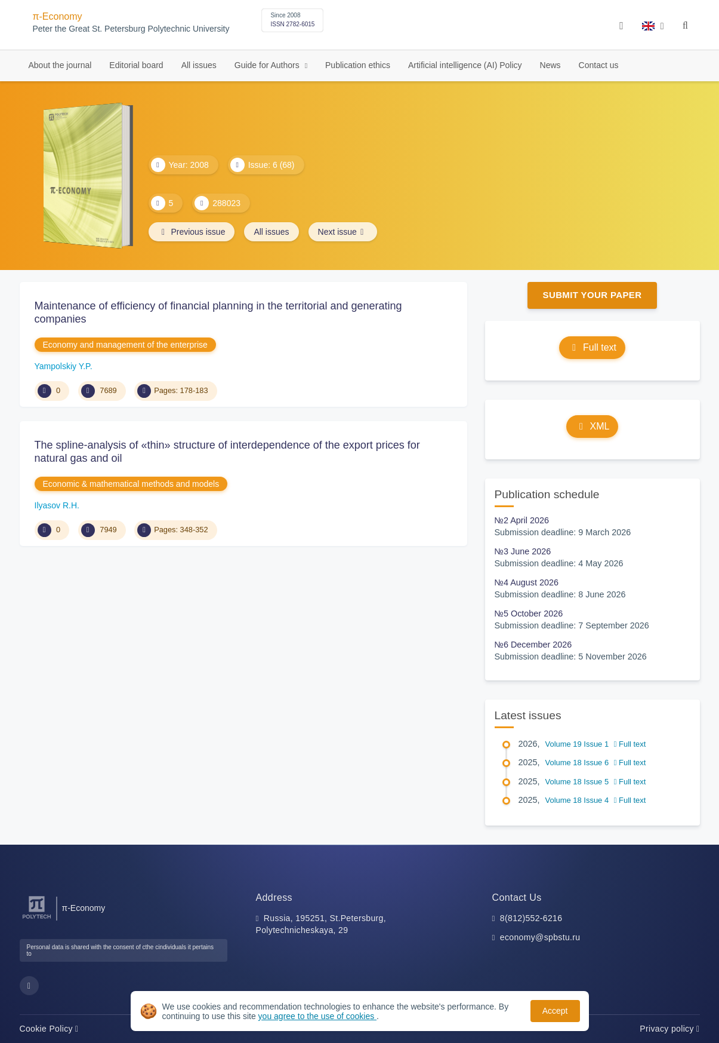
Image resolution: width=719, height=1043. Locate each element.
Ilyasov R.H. (57, 505)
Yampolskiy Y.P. (63, 366)
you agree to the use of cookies (317, 1016)
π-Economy (57, 16)
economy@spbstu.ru (540, 937)
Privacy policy (669, 1028)
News (550, 65)
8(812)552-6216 (531, 918)
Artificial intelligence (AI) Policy (465, 65)
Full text (592, 347)
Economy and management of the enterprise (125, 344)
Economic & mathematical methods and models (131, 484)
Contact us (599, 65)
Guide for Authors (268, 65)
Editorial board (136, 65)
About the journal (60, 65)
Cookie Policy (49, 1028)
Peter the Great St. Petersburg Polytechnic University (131, 28)
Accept (555, 1011)
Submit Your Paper (592, 295)
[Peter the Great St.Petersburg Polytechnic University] (37, 919)
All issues (199, 65)
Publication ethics (357, 65)
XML (592, 426)
